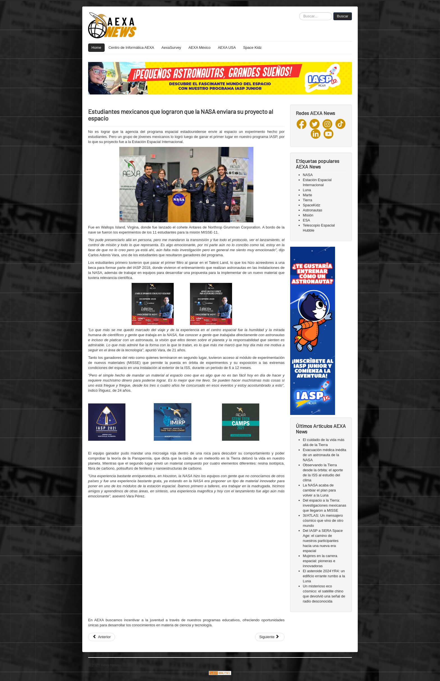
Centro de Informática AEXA (131, 47)
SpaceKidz (311, 205)
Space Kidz (252, 47)
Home (96, 47)
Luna (307, 190)
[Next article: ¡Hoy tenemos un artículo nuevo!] (270, 637)
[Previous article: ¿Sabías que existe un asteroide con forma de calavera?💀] (101, 637)
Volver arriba (341, 665)
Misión (308, 215)
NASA (308, 175)
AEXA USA (227, 47)
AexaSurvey (171, 47)
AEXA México (199, 47)
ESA (306, 220)
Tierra (307, 200)
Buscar (342, 16)
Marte (307, 195)
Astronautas (312, 210)
